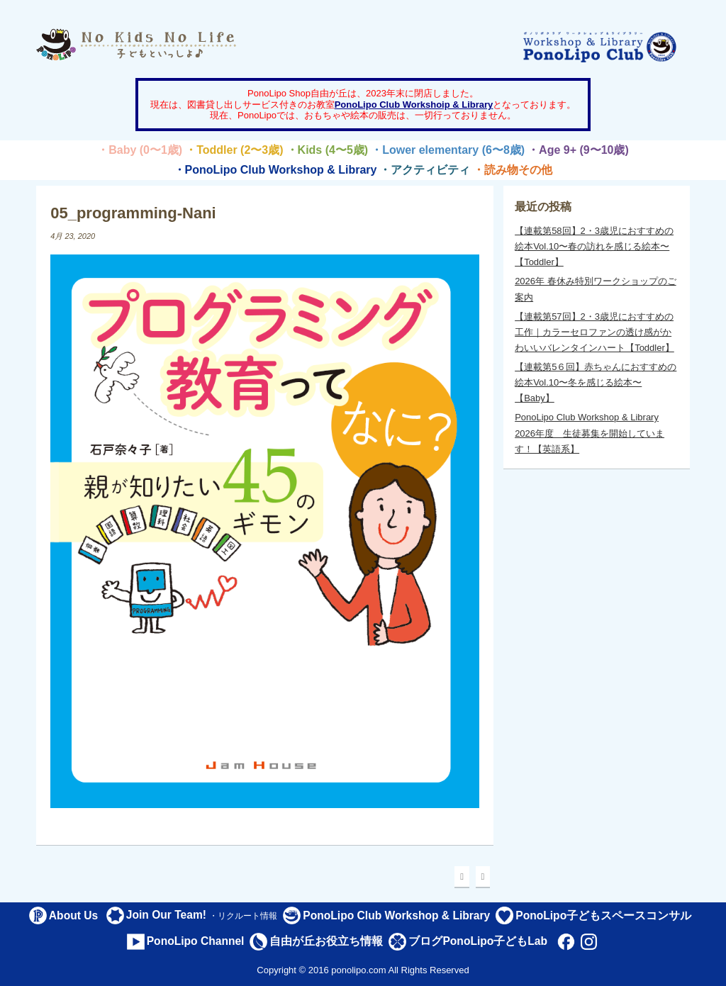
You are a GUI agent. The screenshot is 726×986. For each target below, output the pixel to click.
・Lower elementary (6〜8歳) (448, 150)
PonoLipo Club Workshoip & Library (414, 104)
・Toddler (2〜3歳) (234, 150)
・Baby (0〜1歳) (139, 150)
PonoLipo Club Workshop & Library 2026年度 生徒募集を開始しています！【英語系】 (589, 433)
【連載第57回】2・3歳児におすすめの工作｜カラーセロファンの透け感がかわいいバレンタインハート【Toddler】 (594, 332)
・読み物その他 (512, 170)
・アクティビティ (424, 170)
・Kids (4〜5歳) (327, 150)
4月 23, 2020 (72, 236)
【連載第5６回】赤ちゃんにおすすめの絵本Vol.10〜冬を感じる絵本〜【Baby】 (595, 382)
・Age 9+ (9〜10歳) (578, 150)
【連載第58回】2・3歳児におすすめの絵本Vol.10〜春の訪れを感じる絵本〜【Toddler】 (594, 246)
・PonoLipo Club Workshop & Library (275, 170)
